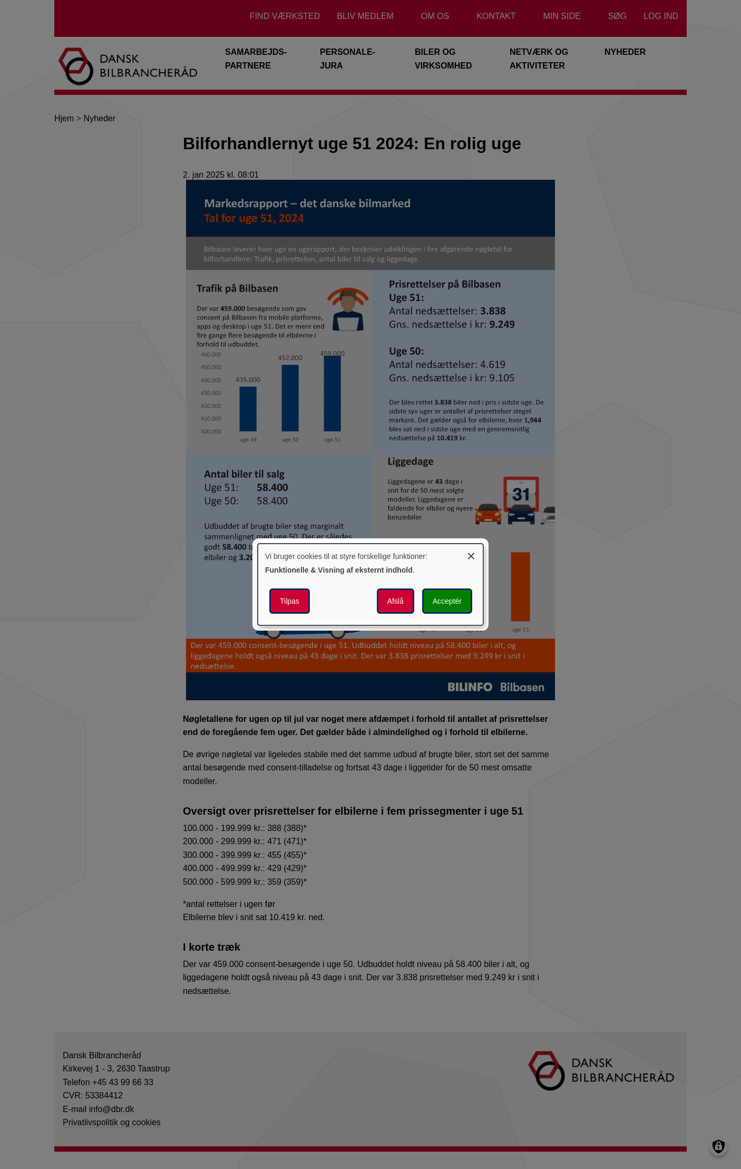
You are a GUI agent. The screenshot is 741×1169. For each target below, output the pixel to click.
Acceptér (447, 601)
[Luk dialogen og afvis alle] (471, 554)
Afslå (395, 601)
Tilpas (289, 601)
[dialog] (370, 585)
